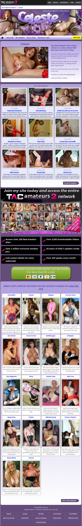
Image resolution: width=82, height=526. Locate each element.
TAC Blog (41, 513)
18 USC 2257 (25, 518)
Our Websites (64, 2)
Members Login (44, 38)
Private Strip (41, 172)
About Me (9, 38)
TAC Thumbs (57, 513)
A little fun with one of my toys (67, 110)
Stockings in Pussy (14, 141)
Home (49, 2)
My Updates (20, 38)
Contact (25, 513)
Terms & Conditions (41, 518)
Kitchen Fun (67, 172)
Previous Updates (70, 183)
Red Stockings (41, 110)
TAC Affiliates (73, 513)
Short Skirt (41, 141)
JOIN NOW (78, 2)
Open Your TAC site (8, 518)
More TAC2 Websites (69, 500)
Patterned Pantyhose (14, 110)
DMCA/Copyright (73, 518)
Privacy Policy (57, 518)
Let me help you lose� (67, 141)
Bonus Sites (31, 38)
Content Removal (41, 522)
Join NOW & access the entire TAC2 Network (41, 273)
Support (8, 513)
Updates (55, 2)
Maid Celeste (14, 172)
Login (72, 2)
